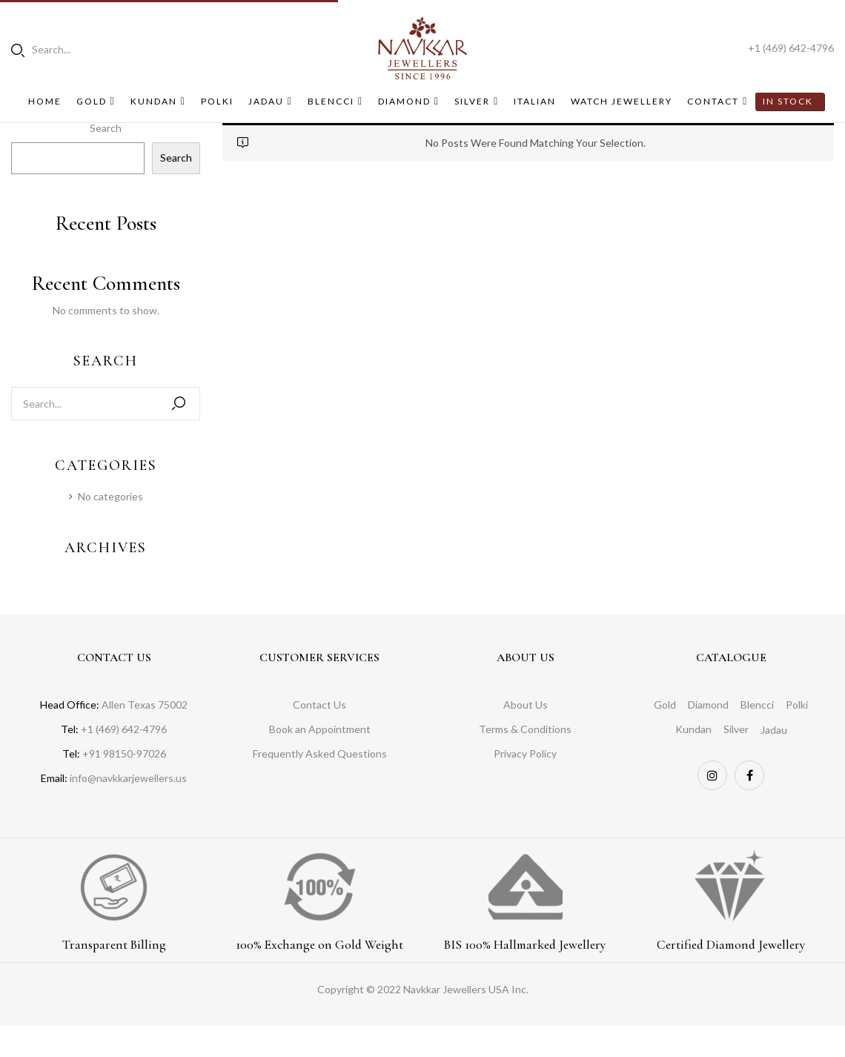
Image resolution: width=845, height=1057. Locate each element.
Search (176, 157)
